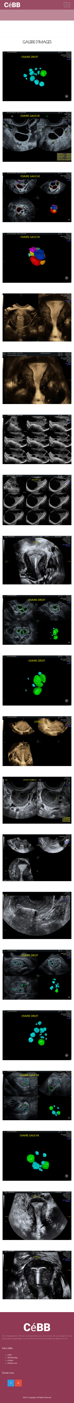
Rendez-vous (12, 1363)
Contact (10, 1360)
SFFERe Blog (12, 1358)
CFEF (9, 1355)
